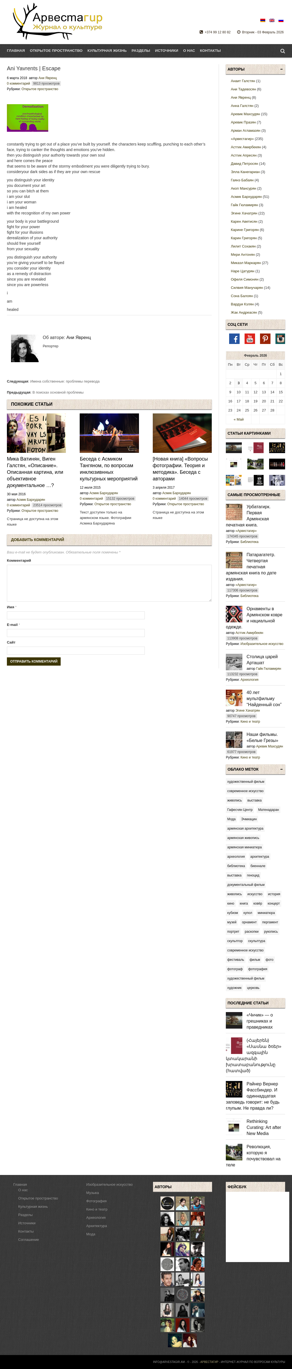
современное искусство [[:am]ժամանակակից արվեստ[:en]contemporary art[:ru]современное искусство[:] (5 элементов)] (245, 791)
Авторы (236, 69)
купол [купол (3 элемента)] (247, 913)
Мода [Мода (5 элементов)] (231, 819)
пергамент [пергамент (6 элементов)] (270, 922)
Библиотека (249, 542)
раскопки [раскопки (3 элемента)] (252, 932)
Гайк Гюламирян (268, 669)
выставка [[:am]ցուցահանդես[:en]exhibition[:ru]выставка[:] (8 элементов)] (254, 800)
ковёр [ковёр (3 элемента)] (257, 903)
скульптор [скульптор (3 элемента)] (235, 941)
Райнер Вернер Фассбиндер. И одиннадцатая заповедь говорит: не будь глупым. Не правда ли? (253, 1096)
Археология (249, 680)
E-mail (13, 631)
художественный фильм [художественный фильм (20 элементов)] (245, 978)
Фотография (96, 1201)
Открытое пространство (40, 89)
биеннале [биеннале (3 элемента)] (258, 866)
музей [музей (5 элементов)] (231, 922)
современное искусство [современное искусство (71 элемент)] (245, 950)
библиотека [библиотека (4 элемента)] (236, 866)
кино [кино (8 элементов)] (230, 903)
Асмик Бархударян (31, 500)
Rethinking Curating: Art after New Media (264, 1127)
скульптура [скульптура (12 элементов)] (256, 941)
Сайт (11, 649)
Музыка (92, 1193)
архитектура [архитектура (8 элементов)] (259, 857)
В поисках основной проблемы (58, 392)
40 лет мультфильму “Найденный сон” (264, 698)
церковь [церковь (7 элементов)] (253, 988)
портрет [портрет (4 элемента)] (233, 932)
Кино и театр (250, 722)
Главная (16, 51)
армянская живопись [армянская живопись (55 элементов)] (243, 838)
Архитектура (96, 1226)
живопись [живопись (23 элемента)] (234, 894)
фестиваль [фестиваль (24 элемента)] (235, 960)
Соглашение (28, 1240)
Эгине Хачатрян (247, 710)
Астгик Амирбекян (249, 633)
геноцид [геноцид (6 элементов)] (253, 875)
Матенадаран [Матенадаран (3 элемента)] (268, 810)
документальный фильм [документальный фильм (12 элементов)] (245, 885)
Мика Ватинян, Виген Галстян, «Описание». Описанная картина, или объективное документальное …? (35, 472)
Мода (90, 1234)
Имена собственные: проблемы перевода (65, 381)
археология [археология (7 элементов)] (236, 857)
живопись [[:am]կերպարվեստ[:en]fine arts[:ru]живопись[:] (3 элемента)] (234, 800)
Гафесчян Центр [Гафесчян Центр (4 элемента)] (240, 810)
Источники (166, 51)
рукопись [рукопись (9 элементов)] (271, 932)
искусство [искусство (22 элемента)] (254, 894)
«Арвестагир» (246, 531)
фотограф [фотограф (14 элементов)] (235, 969)
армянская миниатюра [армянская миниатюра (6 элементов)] (244, 847)
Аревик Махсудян (269, 746)
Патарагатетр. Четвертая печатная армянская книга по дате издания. (251, 566)
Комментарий (19, 560)
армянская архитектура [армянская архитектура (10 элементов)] (245, 828)
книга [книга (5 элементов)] (244, 903)
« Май (238, 419)
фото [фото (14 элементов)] (269, 960)
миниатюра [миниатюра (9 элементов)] (266, 913)
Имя (12, 614)
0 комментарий (18, 83)
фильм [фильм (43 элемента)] (255, 960)
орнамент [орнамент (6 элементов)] (249, 922)
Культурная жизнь (33, 1206)
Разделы (141, 51)
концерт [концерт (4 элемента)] (274, 903)
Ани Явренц (48, 78)
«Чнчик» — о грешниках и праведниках (260, 1021)
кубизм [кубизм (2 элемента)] (232, 913)
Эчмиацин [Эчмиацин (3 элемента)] (249, 819)
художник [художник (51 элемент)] (234, 988)
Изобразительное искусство (261, 644)
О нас (189, 51)
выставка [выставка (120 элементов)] (234, 875)
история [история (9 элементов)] (274, 894)
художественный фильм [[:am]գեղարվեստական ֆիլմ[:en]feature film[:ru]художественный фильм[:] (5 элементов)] (245, 782)
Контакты (210, 51)
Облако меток (243, 769)
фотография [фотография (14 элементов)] (257, 969)
